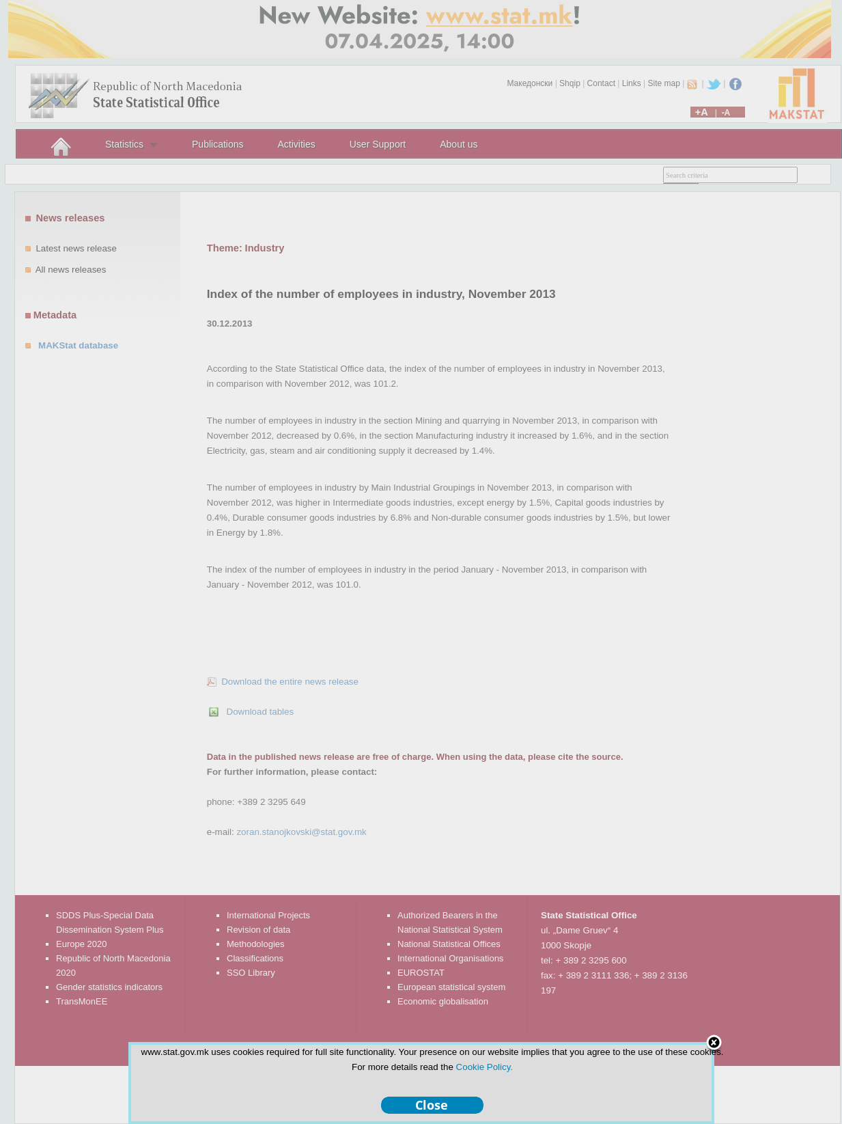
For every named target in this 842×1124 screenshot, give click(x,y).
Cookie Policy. (484, 1067)
